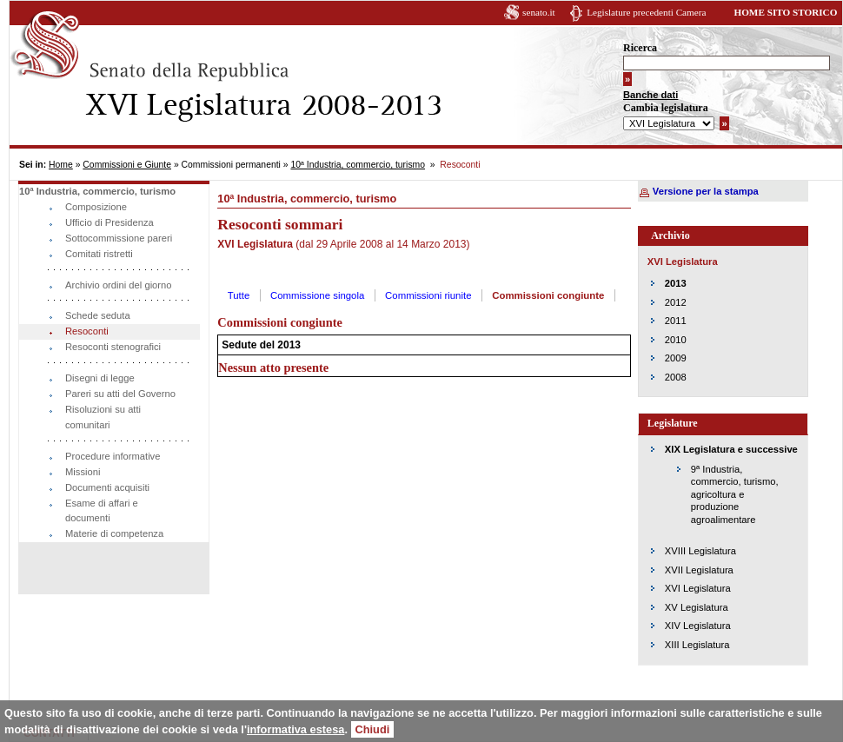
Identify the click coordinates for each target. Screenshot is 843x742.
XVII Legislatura (699, 570)
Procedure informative (112, 456)
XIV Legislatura (698, 625)
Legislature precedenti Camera (646, 12)
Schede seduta (97, 315)
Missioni (82, 472)
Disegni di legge (100, 378)
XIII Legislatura (697, 644)
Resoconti (87, 331)
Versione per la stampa (706, 191)
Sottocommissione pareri (118, 238)
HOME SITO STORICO (785, 12)
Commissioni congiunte (548, 295)
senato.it (538, 12)
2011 (676, 320)
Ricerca (640, 48)
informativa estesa (295, 729)
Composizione (96, 207)
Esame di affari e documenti (101, 511)
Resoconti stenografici (113, 346)
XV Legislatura (696, 607)
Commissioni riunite (428, 295)
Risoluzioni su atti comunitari (103, 417)
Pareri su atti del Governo (120, 393)
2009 (676, 358)
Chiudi (372, 729)
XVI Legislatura (698, 588)
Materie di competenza (114, 533)
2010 (676, 340)
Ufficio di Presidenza (109, 222)
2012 (676, 302)
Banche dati (650, 94)
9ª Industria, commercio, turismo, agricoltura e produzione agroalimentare (735, 494)
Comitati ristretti (99, 253)
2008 (676, 377)
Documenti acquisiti (107, 487)
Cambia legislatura (665, 108)
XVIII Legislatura (700, 551)
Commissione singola (317, 295)
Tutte (239, 295)
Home (61, 164)
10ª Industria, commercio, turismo (357, 164)
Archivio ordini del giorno (118, 285)
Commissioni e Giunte (127, 164)
